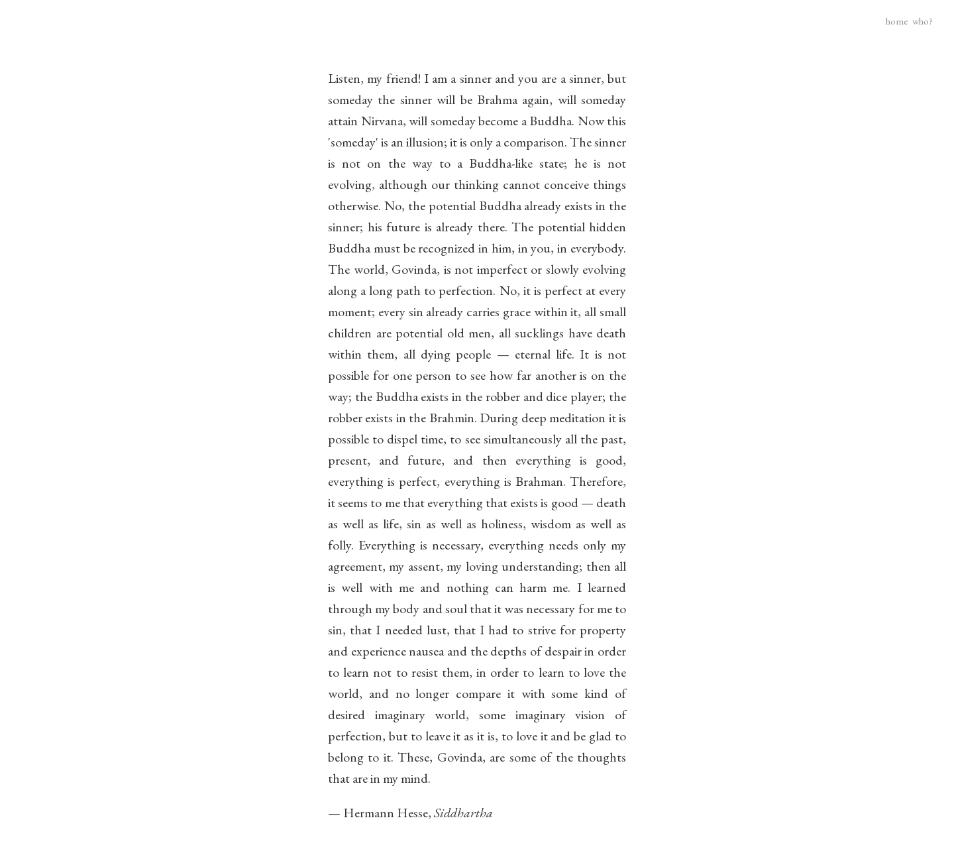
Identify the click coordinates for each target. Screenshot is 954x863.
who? (922, 21)
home (897, 21)
